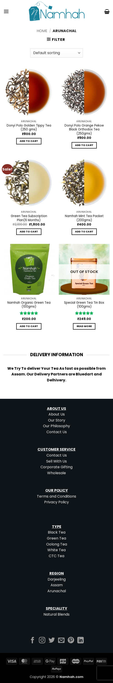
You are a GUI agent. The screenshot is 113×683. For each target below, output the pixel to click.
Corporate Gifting (56, 467)
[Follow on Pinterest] (71, 640)
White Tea (56, 550)
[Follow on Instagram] (42, 640)
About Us (56, 414)
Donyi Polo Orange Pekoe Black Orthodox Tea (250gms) (84, 130)
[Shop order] (56, 53)
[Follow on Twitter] (51, 640)
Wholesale (56, 473)
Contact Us (56, 432)
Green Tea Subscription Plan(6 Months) (29, 218)
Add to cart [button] (29, 141)
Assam (57, 585)
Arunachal (56, 591)
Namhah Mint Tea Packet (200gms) (84, 218)
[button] (6, 11)
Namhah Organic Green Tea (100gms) (29, 305)
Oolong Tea (56, 544)
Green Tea (56, 538)
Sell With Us (56, 461)
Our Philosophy (56, 426)
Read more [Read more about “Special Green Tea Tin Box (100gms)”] (84, 326)
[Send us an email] (61, 640)
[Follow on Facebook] (32, 640)
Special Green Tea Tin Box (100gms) (84, 305)
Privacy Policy (56, 502)
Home (42, 30)
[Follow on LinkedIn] (80, 640)
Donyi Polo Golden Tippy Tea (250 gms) (29, 128)
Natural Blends (56, 614)
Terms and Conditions (56, 496)
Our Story (56, 420)
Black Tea (56, 532)
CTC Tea (56, 556)
